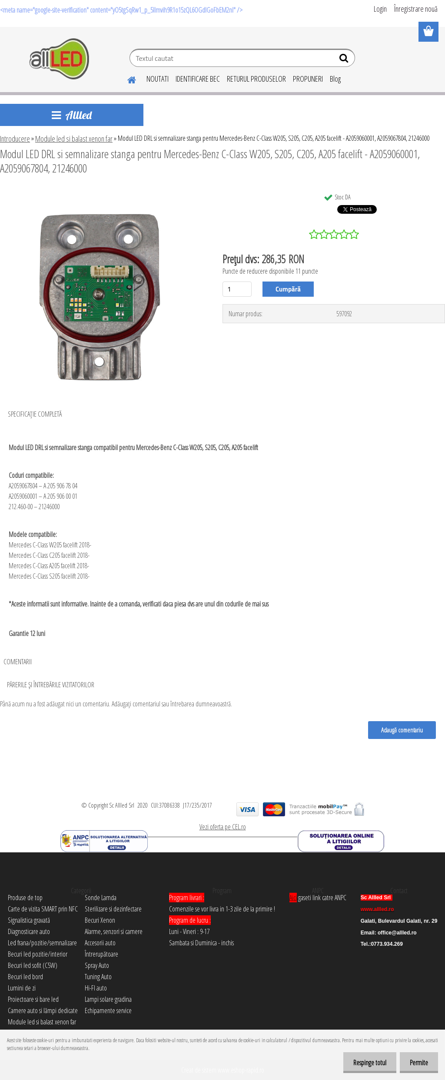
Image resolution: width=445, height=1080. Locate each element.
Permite (418, 1062)
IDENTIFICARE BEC (198, 78)
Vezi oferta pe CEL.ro (222, 827)
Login (380, 8)
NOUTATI (157, 78)
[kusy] (237, 289)
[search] (345, 60)
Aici (293, 897)
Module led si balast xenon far (74, 138)
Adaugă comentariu (401, 730)
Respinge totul (367, 1062)
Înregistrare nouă (416, 8)
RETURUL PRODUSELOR (256, 78)
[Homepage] (126, 79)
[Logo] (60, 59)
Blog (335, 78)
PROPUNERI (308, 78)
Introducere (15, 138)
